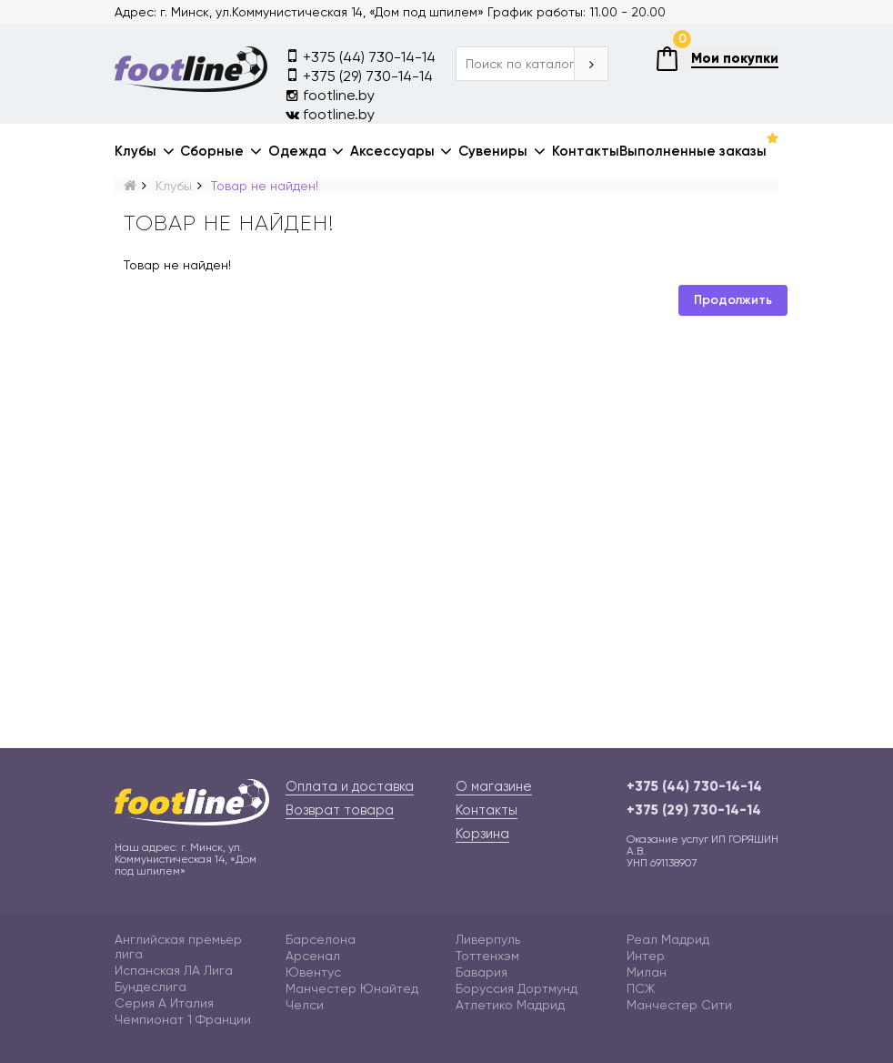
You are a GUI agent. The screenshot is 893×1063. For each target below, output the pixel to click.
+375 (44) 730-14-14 (361, 56)
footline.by (330, 95)
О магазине (494, 786)
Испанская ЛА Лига (174, 970)
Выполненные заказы (693, 151)
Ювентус (313, 972)
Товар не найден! (264, 185)
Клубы (135, 151)
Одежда (297, 151)
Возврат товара (340, 810)
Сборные (212, 151)
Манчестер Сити (679, 1004)
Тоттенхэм (487, 955)
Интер (646, 955)
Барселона (321, 939)
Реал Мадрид (668, 939)
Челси (305, 1004)
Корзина (482, 833)
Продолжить (733, 300)
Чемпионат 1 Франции (183, 1019)
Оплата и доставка (350, 786)
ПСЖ (641, 988)
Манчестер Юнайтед (352, 988)
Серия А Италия (164, 1003)
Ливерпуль (488, 939)
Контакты (585, 151)
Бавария (481, 972)
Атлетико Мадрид (510, 1004)
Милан (647, 972)
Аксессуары (392, 151)
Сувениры (492, 151)
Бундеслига (150, 986)
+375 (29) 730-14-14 (359, 75)
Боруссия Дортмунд (516, 988)
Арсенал (313, 955)
